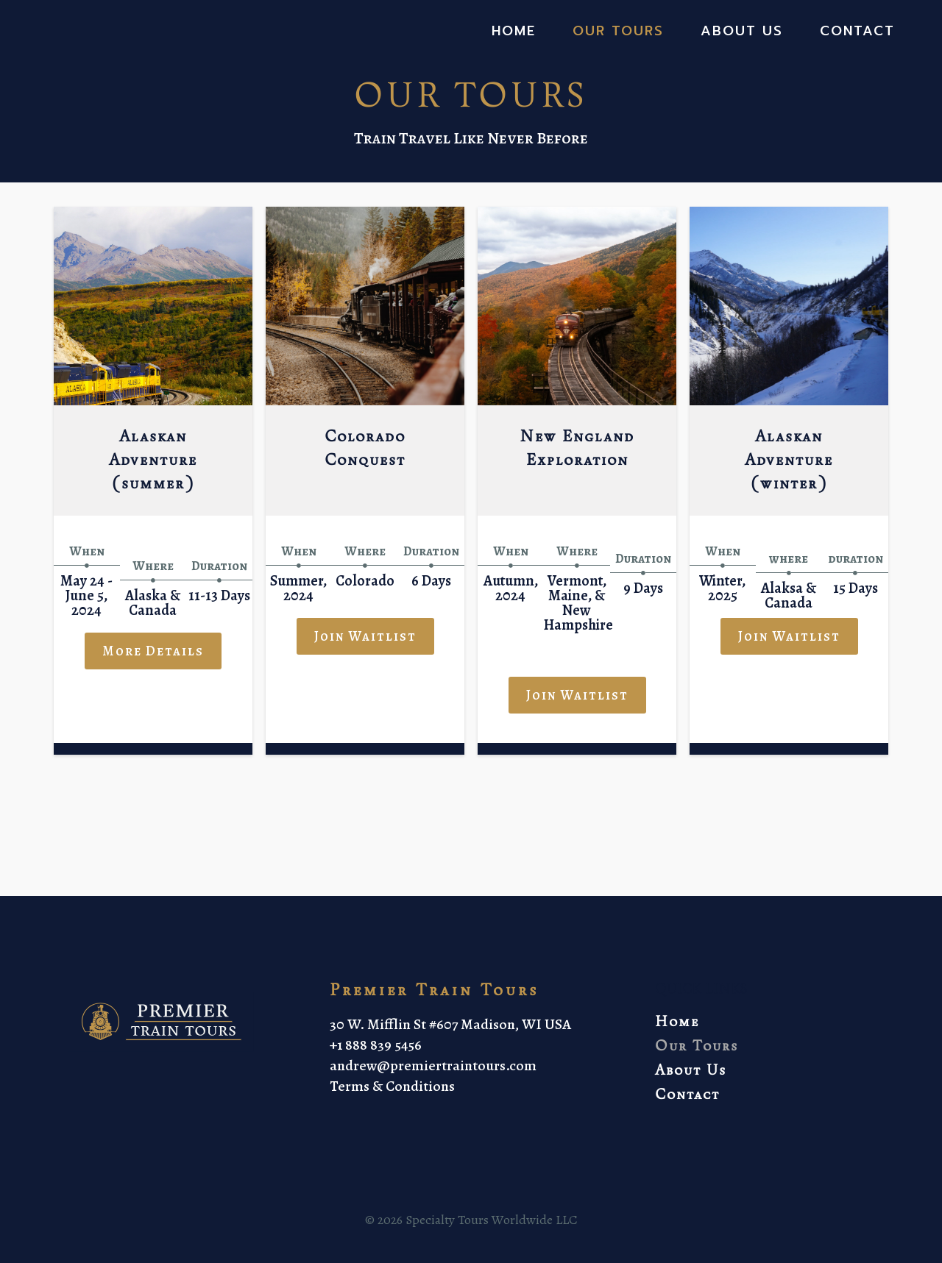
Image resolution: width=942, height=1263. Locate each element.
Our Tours (618, 31)
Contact (857, 31)
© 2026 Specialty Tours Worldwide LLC (471, 1233)
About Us (742, 31)
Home (514, 31)
